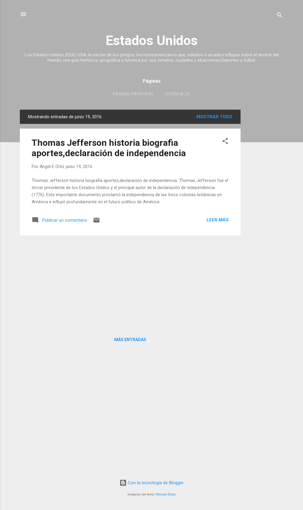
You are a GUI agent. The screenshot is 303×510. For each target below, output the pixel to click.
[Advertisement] (264, 198)
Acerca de (177, 94)
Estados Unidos (152, 40)
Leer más (218, 220)
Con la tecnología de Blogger (152, 482)
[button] (225, 142)
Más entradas (130, 339)
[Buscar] (279, 16)
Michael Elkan (166, 494)
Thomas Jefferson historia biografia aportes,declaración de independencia (109, 148)
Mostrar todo (214, 116)
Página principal (133, 94)
